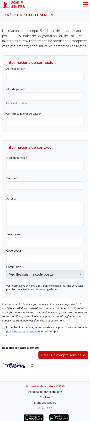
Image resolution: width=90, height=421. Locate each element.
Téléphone (13, 234)
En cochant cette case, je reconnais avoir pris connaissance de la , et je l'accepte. (46, 329)
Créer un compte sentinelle (63, 355)
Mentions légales (45, 403)
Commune (12, 267)
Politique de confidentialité (45, 392)
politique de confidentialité (23, 331)
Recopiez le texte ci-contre (20, 348)
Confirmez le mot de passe (23, 113)
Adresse (11, 198)
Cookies (45, 397)
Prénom (11, 178)
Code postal (13, 250)
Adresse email (15, 69)
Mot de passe (14, 89)
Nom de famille (16, 158)
